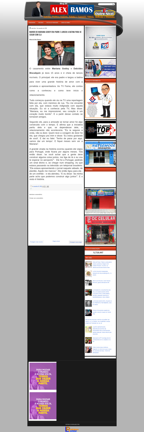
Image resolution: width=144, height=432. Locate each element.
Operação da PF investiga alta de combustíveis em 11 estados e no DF (102, 339)
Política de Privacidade (52, 22)
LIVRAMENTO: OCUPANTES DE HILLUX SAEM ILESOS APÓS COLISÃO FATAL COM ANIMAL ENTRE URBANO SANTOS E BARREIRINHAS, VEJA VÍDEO (102, 293)
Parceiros (40, 22)
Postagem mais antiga (76, 242)
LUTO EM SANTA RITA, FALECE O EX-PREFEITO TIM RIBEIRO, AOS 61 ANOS (102, 302)
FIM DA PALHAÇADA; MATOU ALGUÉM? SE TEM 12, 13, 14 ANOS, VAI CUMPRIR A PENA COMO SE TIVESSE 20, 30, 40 (97, 321)
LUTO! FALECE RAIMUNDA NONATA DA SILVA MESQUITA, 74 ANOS (102, 273)
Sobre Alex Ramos (65, 22)
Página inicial (32, 22)
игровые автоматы (36, 0)
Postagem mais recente (36, 242)
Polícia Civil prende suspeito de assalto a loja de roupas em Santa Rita (102, 312)
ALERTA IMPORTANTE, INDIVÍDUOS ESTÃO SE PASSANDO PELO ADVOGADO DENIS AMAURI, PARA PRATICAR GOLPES (102, 330)
